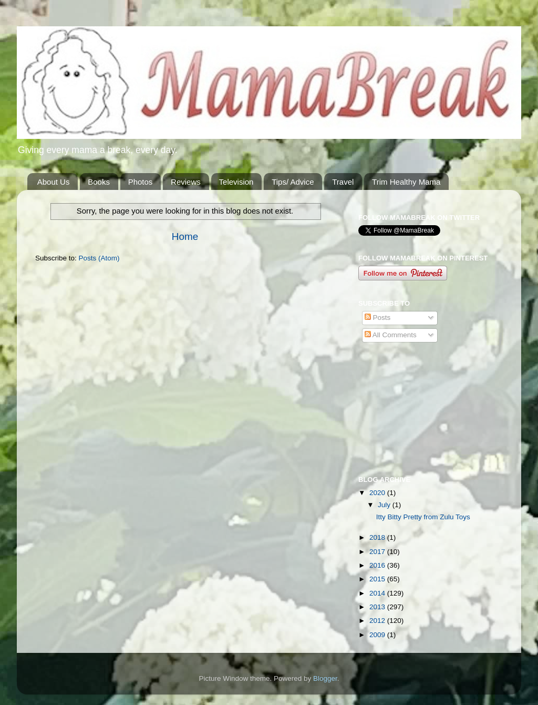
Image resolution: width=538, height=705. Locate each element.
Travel (343, 181)
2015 (378, 579)
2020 (378, 493)
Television (236, 181)
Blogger (325, 678)
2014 (378, 593)
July (385, 505)
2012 (378, 621)
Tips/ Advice (293, 181)
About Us (53, 181)
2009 (378, 635)
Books (99, 181)
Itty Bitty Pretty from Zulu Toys (423, 517)
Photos (140, 181)
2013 (378, 607)
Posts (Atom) (99, 258)
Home (185, 236)
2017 (378, 552)
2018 (378, 537)
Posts (378, 317)
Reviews (186, 181)
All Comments (391, 335)
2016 (378, 565)
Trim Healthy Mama (406, 181)
